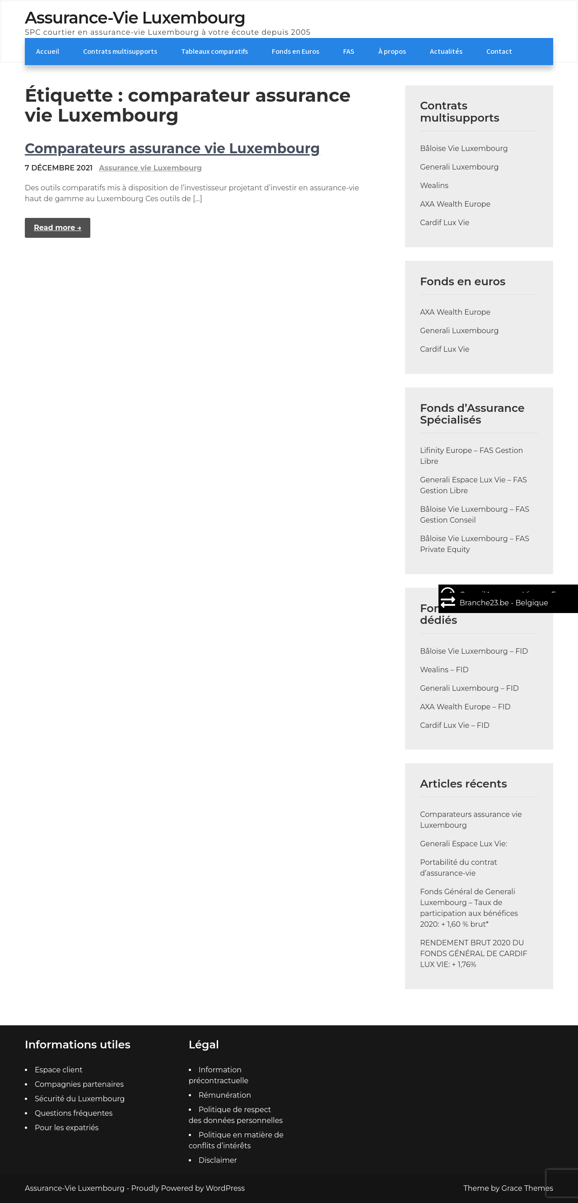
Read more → (57, 227)
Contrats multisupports (120, 51)
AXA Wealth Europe (455, 204)
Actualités (446, 51)
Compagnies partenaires (79, 1084)
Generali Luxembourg (459, 167)
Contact (499, 51)
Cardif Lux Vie (444, 222)
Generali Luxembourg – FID (469, 688)
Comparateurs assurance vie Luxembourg (172, 148)
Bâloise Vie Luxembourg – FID (474, 651)
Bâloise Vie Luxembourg (464, 148)
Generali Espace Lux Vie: (463, 844)
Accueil (47, 51)
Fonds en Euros (295, 51)
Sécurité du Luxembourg (80, 1098)
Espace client (59, 1070)
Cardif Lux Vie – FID (454, 725)
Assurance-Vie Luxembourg (135, 18)
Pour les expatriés (66, 1127)
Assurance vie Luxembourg (150, 168)
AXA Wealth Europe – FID (465, 707)
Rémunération (225, 1095)
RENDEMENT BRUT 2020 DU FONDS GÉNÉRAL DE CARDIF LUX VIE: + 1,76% (473, 954)
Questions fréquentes (73, 1113)
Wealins (434, 185)
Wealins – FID (444, 669)
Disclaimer (218, 1160)
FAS (348, 51)
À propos (392, 51)
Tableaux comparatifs (214, 51)
